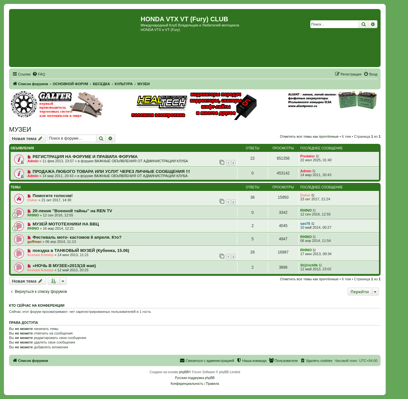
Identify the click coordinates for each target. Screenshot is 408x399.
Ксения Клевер (40, 255)
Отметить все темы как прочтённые (309, 136)
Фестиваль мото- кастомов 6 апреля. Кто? (77, 237)
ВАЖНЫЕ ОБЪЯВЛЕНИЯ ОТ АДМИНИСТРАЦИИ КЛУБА (141, 161)
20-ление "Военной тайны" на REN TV (72, 210)
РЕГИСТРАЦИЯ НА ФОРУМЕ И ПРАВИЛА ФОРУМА (85, 156)
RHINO (33, 215)
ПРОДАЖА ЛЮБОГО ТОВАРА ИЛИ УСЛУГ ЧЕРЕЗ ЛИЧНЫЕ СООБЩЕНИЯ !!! (111, 171)
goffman (34, 242)
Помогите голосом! (53, 195)
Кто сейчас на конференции (37, 305)
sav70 (305, 223)
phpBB (184, 372)
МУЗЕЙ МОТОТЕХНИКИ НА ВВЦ (66, 224)
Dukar (32, 200)
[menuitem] (38, 74)
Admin (32, 161)
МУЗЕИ (20, 129)
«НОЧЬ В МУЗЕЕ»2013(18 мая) (64, 265)
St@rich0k (309, 265)
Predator (307, 156)
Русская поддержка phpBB (194, 378)
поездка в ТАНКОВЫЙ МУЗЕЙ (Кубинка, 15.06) (81, 250)
